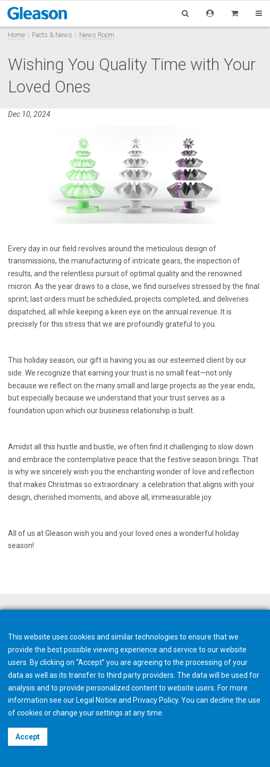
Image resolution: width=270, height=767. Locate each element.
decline (222, 700)
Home (16, 35)
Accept (27, 736)
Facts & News (52, 35)
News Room (96, 35)
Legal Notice (96, 700)
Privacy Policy (155, 700)
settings (109, 713)
